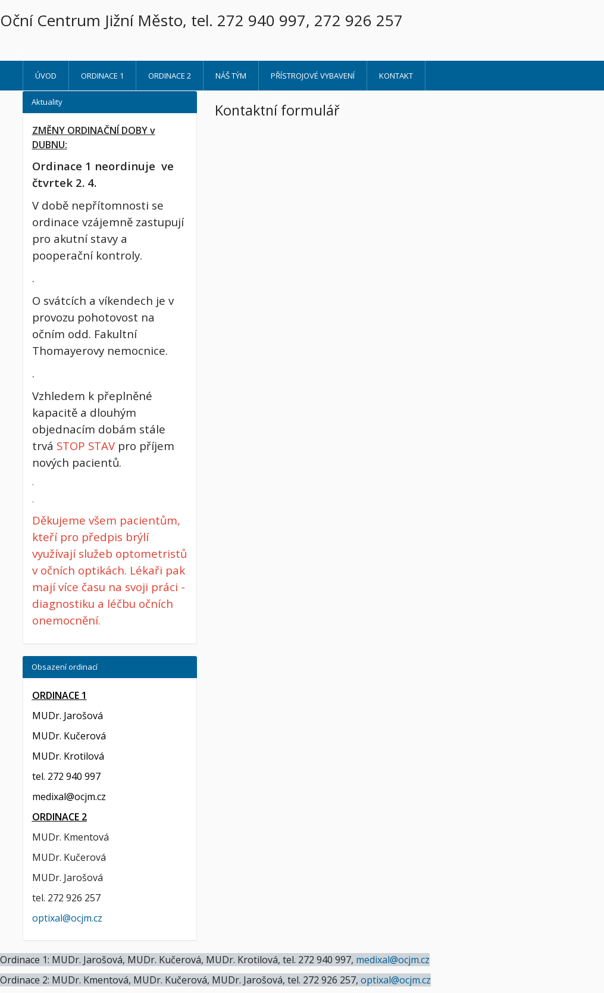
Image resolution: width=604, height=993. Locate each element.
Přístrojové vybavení (313, 75)
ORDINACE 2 (169, 75)
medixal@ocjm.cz (69, 796)
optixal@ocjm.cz (67, 918)
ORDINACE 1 (102, 75)
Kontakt (396, 75)
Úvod (46, 75)
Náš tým (230, 75)
